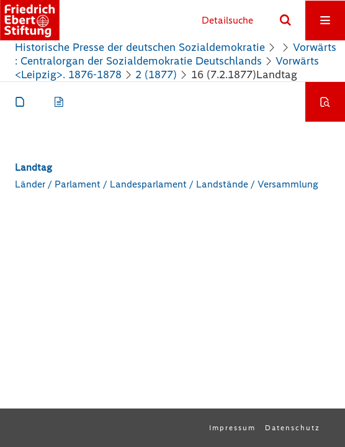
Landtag (33, 167)
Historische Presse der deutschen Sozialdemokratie (140, 47)
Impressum (232, 427)
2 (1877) (156, 74)
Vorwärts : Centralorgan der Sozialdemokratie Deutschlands (175, 54)
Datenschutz (292, 427)
